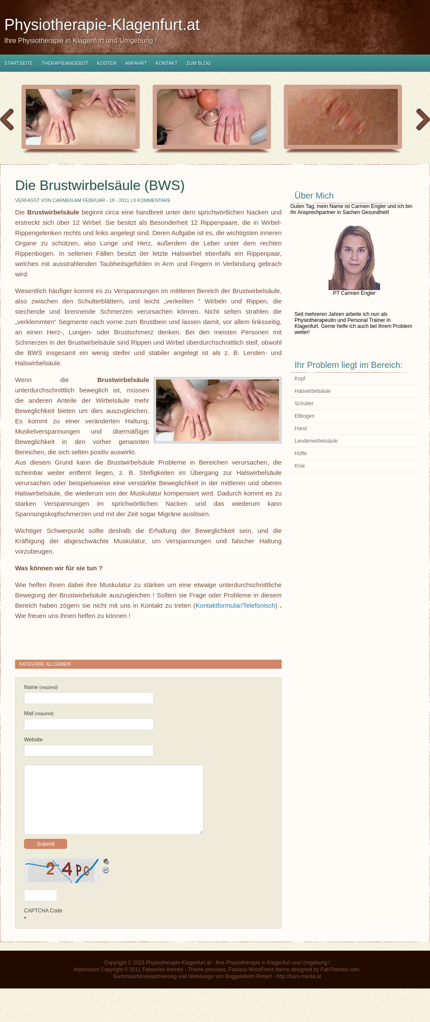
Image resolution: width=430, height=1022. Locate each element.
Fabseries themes (162, 982)
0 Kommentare (152, 200)
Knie (300, 466)
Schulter (304, 404)
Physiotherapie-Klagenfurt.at (102, 25)
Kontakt (167, 63)
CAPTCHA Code (43, 924)
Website (33, 740)
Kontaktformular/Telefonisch (235, 605)
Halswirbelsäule (313, 391)
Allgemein (58, 664)
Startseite (18, 63)
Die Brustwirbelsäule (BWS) (100, 185)
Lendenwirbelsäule (316, 441)
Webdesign (201, 989)
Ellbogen (305, 416)
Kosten (107, 63)
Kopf (300, 379)
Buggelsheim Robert (248, 989)
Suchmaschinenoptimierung (145, 989)
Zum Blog (198, 63)
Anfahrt (136, 63)
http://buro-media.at (298, 989)
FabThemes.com (339, 982)
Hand (301, 428)
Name (41, 687)
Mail (39, 713)
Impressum (86, 982)
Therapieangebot (65, 63)
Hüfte (301, 453)
